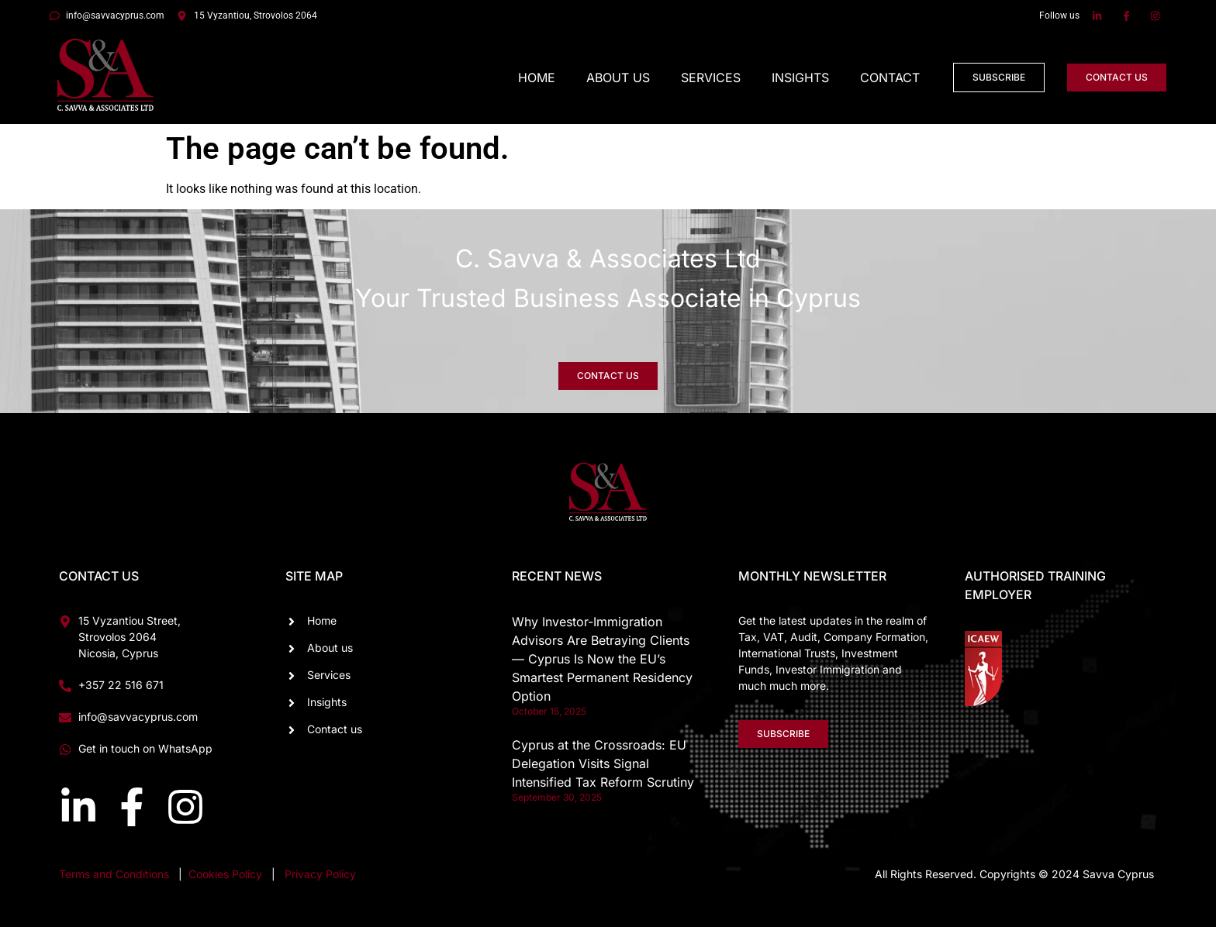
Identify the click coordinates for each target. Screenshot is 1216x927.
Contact (890, 77)
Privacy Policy (320, 873)
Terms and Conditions (114, 873)
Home (536, 77)
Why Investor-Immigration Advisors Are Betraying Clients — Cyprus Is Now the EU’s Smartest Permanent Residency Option (602, 659)
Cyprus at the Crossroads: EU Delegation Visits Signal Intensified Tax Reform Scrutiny (603, 763)
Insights (800, 77)
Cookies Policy (226, 873)
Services (711, 77)
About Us (618, 77)
